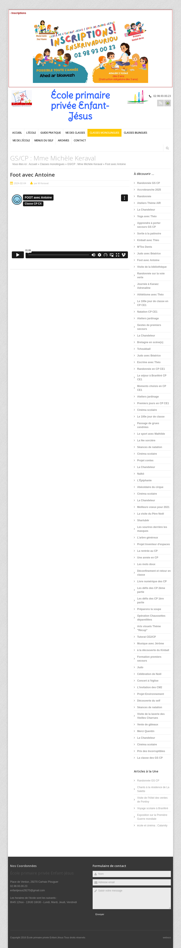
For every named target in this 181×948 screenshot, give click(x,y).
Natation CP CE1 (147, 311)
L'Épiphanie (144, 480)
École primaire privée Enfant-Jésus (45, 937)
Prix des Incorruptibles (151, 751)
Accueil (17, 133)
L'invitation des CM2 (149, 687)
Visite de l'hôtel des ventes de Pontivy (152, 799)
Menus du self (43, 140)
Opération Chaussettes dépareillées (151, 617)
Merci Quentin (145, 731)
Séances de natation (149, 447)
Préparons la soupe (149, 609)
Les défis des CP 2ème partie (151, 590)
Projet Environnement (150, 694)
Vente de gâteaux (147, 724)
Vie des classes (75, 133)
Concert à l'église (147, 680)
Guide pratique (50, 133)
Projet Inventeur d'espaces (153, 544)
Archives (63, 140)
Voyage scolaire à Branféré (152, 808)
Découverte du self (148, 700)
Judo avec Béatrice (149, 253)
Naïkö (140, 473)
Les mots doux (146, 564)
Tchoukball (143, 348)
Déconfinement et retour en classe (154, 572)
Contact (80, 140)
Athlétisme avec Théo (150, 294)
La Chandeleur (146, 209)
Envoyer (99, 914)
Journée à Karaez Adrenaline (147, 286)
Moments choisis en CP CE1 (151, 388)
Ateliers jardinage (148, 318)
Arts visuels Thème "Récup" (149, 628)
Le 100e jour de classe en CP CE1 (152, 303)
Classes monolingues (104, 133)
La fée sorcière (146, 440)
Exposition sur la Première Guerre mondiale (152, 816)
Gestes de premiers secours (149, 327)
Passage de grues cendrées (148, 425)
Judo (140, 667)
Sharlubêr (143, 520)
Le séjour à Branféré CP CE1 (151, 377)
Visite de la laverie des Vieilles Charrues (151, 716)
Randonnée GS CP (148, 183)
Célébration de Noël (149, 674)
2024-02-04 (20, 183)
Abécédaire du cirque (150, 487)
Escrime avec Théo (149, 362)
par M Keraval (41, 183)
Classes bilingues (135, 133)
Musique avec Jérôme (150, 643)
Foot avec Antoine (32, 174)
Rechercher (167, 148)
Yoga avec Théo (146, 216)
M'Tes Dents (144, 246)
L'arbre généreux (147, 537)
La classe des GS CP (150, 757)
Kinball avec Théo (148, 240)
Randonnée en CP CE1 (151, 368)
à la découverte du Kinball (153, 650)
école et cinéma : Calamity (152, 825)
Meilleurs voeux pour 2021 (153, 507)
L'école (31, 133)
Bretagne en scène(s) (150, 342)
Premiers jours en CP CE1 (153, 403)
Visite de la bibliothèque (152, 266)
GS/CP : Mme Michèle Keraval (84, 164)
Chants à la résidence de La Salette (153, 789)
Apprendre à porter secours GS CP (149, 225)
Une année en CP (147, 557)
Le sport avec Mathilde (151, 433)
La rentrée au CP (147, 550)
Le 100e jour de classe (150, 416)
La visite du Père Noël (150, 513)
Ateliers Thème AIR (149, 203)
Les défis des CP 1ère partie (150, 600)
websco (167, 937)
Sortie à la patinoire (149, 233)
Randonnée (144, 196)
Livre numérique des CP (152, 581)
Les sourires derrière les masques (152, 529)
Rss (160, 103)
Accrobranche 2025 (149, 189)
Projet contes (145, 460)
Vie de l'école (21, 140)
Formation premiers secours (149, 658)
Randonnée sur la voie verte (151, 275)
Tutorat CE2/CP (146, 636)
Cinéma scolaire (147, 409)
